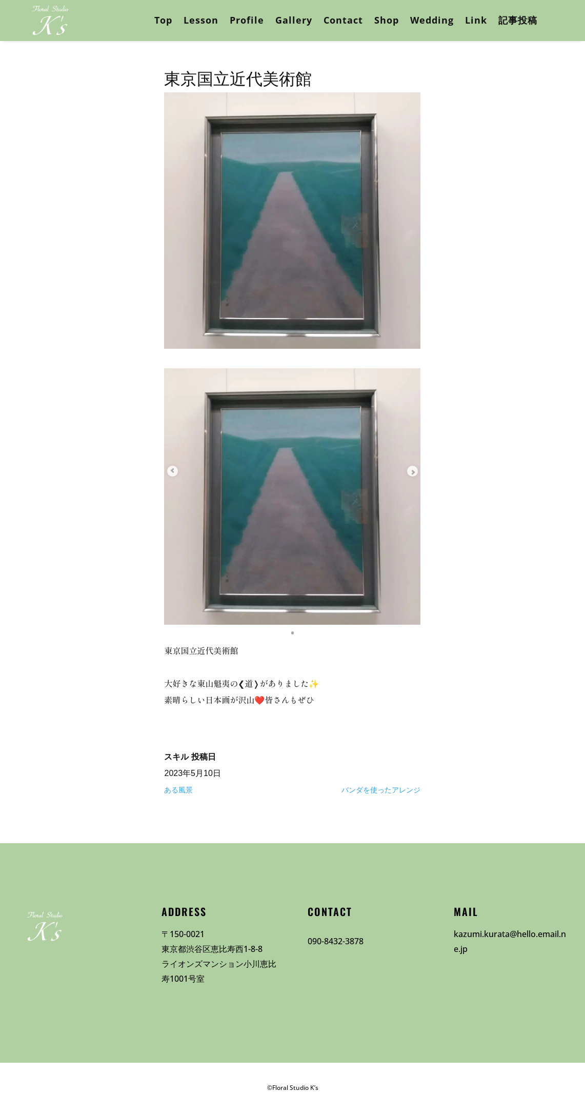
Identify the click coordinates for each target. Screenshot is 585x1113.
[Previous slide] (179, 471)
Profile (247, 20)
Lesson (201, 20)
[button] (292, 631)
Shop (386, 20)
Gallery (293, 20)
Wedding (432, 20)
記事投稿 (517, 20)
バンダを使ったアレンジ (380, 790)
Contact (343, 20)
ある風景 (178, 790)
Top (163, 20)
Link (476, 20)
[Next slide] (405, 471)
